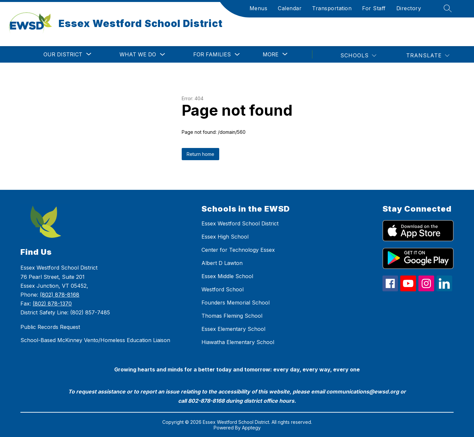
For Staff (374, 8)
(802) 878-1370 (52, 303)
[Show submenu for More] (270, 54)
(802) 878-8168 (59, 294)
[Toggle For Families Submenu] (237, 54)
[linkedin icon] (444, 289)
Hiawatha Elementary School (237, 342)
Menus (259, 8)
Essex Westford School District (239, 223)
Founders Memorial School (235, 302)
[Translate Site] (427, 55)
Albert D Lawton (222, 263)
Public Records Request (50, 327)
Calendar (290, 8)
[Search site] (447, 8)
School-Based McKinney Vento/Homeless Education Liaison (95, 340)
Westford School (222, 289)
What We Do (137, 54)
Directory (408, 8)
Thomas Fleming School (231, 315)
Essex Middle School (227, 276)
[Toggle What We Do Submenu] (163, 54)
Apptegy (251, 427)
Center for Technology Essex (238, 250)
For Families (212, 54)
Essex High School (225, 236)
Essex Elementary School (233, 329)
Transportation (332, 8)
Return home (200, 154)
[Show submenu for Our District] (62, 54)
